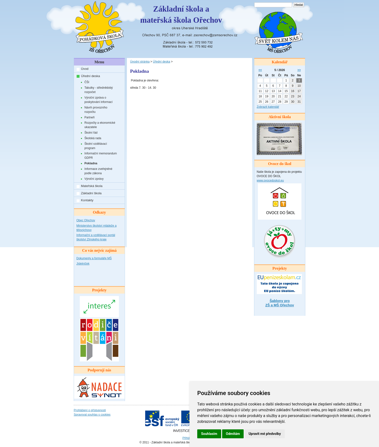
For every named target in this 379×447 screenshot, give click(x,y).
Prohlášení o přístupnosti (90, 410)
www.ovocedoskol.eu (270, 180)
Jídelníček (82, 263)
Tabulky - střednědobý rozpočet (98, 90)
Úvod (84, 69)
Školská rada (92, 138)
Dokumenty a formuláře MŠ (94, 258)
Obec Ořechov (85, 220)
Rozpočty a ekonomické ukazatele (99, 125)
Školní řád (90, 132)
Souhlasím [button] (209, 434)
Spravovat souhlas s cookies (92, 414)
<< (260, 70)
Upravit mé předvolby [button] (264, 434)
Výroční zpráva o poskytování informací (98, 100)
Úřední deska (90, 76)
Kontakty (87, 200)
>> (299, 70)
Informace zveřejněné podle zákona (98, 171)
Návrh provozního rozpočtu (95, 110)
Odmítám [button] (233, 434)
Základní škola (91, 193)
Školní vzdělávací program (95, 146)
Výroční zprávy (93, 178)
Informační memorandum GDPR (100, 155)
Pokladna (90, 163)
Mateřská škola (91, 186)
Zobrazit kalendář (268, 106)
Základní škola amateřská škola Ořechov (181, 14)
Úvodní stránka (140, 61)
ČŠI (86, 82)
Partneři (89, 117)
